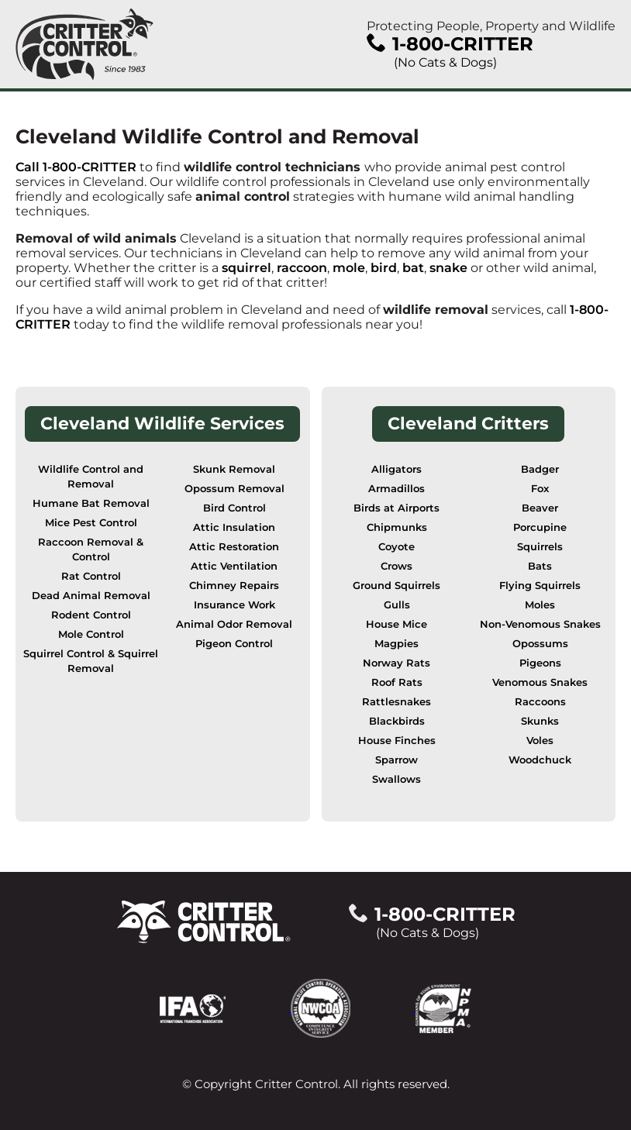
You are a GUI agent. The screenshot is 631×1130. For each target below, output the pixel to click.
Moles (540, 605)
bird (384, 267)
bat (413, 267)
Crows (396, 566)
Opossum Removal (234, 488)
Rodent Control (91, 615)
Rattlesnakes (396, 702)
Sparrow (396, 760)
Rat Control (91, 576)
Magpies (396, 643)
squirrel (246, 267)
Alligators (396, 469)
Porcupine (540, 527)
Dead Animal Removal (91, 595)
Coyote (396, 547)
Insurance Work (234, 605)
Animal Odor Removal (234, 624)
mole (349, 267)
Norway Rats (396, 663)
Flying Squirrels (540, 585)
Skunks (540, 721)
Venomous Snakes (540, 682)
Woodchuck (540, 760)
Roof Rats (396, 682)
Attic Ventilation (234, 566)
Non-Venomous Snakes (540, 624)
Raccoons (540, 702)
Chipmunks (397, 527)
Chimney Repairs (234, 585)
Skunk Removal (234, 469)
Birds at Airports (396, 508)
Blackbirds (397, 721)
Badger (540, 469)
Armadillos (396, 488)
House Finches (397, 740)
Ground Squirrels (396, 585)
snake (448, 267)
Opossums (540, 643)
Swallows (396, 779)
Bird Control (234, 508)
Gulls (397, 605)
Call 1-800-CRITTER (76, 167)
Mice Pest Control (91, 523)
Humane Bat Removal (91, 503)
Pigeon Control (234, 643)
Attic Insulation (234, 527)
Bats (540, 566)
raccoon (302, 267)
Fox (540, 488)
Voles (539, 740)
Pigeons (540, 663)
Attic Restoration (234, 547)
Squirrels (540, 547)
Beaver (540, 508)
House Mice (396, 624)
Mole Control (91, 634)
